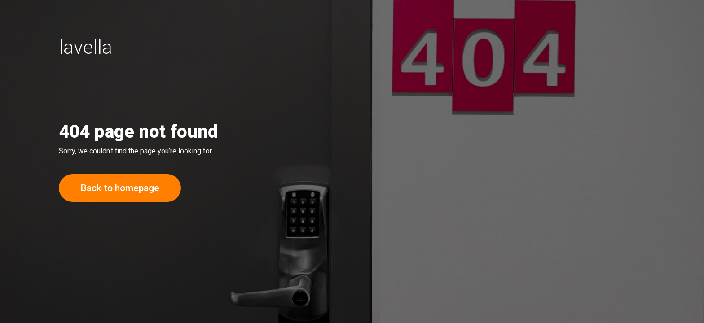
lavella (85, 47)
